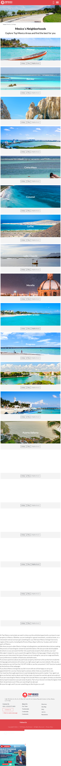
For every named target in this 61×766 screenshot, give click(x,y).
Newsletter (45, 714)
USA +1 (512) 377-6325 (9, 706)
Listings (23, 63)
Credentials (25, 711)
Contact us (8, 709)
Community (25, 714)
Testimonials (25, 709)
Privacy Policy (49, 727)
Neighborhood (36, 63)
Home (4, 24)
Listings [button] (8, 742)
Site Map (44, 706)
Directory (44, 704)
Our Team (25, 706)
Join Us (43, 712)
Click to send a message (10, 713)
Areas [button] (8, 738)
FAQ (43, 709)
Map (29, 63)
